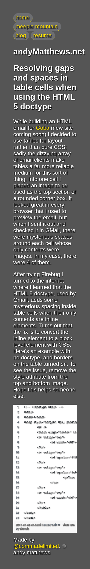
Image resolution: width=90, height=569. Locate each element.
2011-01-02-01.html (29, 525)
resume (42, 35)
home (22, 17)
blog (21, 35)
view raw (68, 525)
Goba (42, 128)
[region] (45, 462)
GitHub (24, 529)
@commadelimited (36, 546)
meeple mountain (37, 26)
